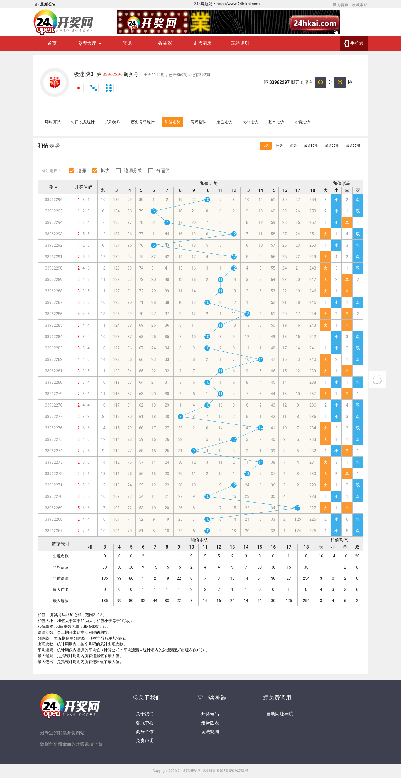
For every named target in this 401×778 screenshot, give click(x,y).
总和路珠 (113, 122)
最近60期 (332, 146)
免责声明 (145, 740)
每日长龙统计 (83, 122)
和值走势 (172, 122)
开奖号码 (210, 713)
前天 (293, 146)
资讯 (127, 43)
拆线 (105, 170)
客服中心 (145, 722)
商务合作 (145, 731)
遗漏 (81, 170)
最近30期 (311, 146)
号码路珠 (198, 122)
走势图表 (203, 43)
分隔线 (163, 170)
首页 (52, 43)
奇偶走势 (302, 122)
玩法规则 (240, 43)
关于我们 (145, 713)
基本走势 (276, 122)
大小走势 (250, 122)
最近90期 (353, 146)
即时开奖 (53, 122)
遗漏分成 (133, 170)
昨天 (279, 146)
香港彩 (165, 43)
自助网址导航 (279, 713)
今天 (265, 146)
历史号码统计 (143, 122)
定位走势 (224, 122)
